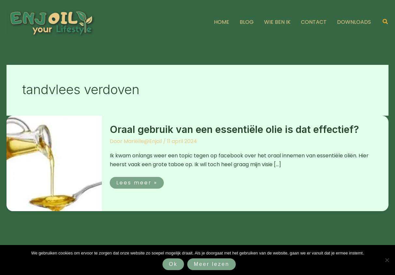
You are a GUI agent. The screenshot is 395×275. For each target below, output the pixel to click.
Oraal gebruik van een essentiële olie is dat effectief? (234, 129)
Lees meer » (136, 181)
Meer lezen (211, 264)
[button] (385, 22)
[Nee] (387, 260)
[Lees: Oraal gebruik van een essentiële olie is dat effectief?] (54, 163)
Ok (173, 264)
